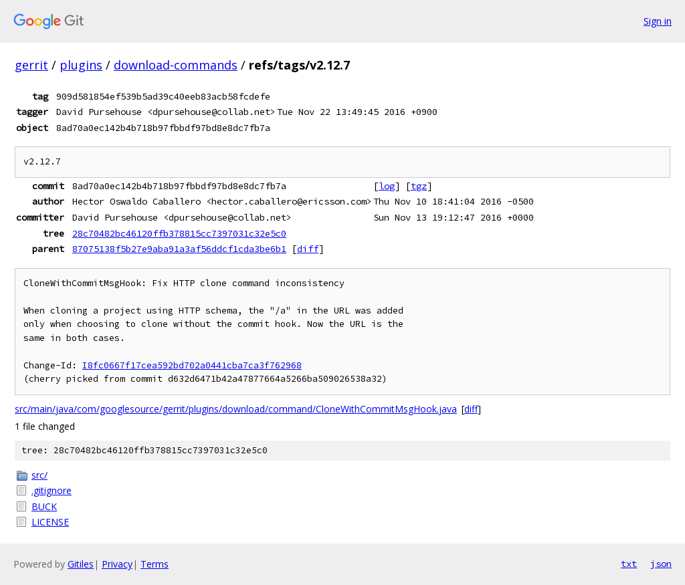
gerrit (31, 65)
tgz (419, 186)
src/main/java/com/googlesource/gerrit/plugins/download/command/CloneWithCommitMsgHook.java (236, 408)
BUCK (44, 506)
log (387, 186)
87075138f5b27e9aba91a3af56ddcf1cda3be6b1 (179, 249)
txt (629, 564)
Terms (154, 564)
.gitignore (51, 490)
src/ (39, 475)
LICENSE (50, 521)
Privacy (117, 564)
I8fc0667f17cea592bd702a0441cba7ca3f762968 (192, 365)
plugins (81, 65)
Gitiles (81, 564)
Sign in (658, 21)
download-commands (175, 65)
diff (307, 249)
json (661, 564)
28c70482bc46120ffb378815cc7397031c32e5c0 (179, 233)
